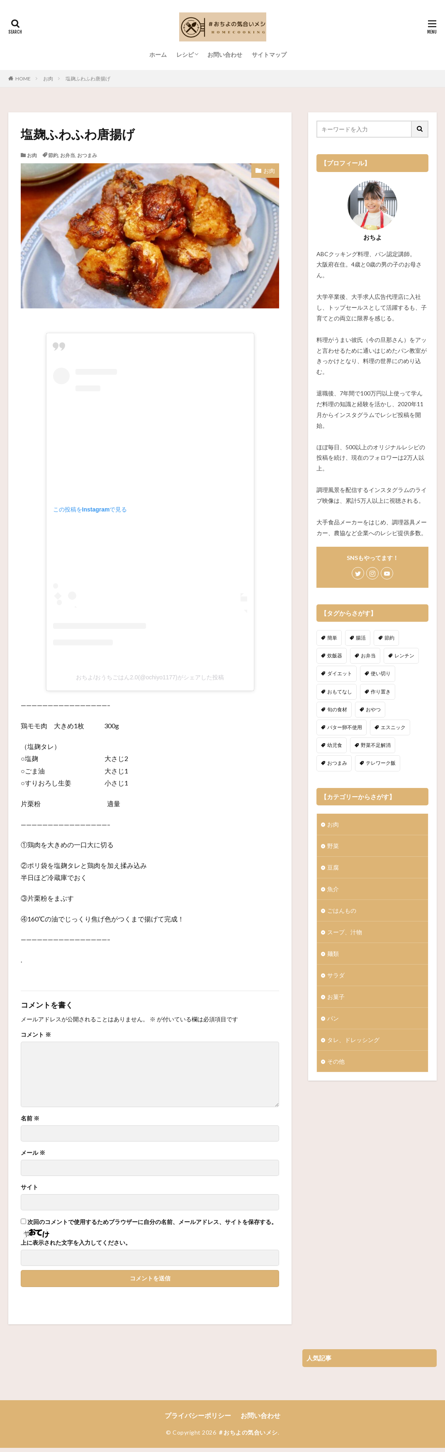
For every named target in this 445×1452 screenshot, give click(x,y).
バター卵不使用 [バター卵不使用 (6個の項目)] (344, 727)
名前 (30, 1118)
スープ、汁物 (344, 932)
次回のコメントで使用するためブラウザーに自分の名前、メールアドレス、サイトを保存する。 (152, 1222)
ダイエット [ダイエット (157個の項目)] (339, 673)
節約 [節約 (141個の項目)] (389, 638)
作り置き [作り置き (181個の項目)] (381, 691)
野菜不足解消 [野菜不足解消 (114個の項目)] (376, 745)
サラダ (336, 975)
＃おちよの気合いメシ (248, 1432)
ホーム (158, 54)
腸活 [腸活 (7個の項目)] (361, 638)
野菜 (333, 845)
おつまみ (87, 155)
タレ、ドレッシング (353, 1039)
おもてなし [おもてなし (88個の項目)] (339, 691)
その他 (336, 1061)
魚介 (333, 888)
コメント (36, 1034)
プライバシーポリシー (198, 1415)
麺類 (333, 953)
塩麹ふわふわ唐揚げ (88, 78)
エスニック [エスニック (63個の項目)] (393, 727)
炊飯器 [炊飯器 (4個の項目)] (334, 655)
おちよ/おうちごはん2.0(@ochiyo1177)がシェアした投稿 (150, 677)
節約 (53, 155)
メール (33, 1153)
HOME (23, 78)
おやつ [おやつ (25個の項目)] (373, 709)
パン (333, 1018)
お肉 (48, 78)
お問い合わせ (224, 54)
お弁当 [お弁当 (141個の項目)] (368, 655)
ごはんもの (341, 910)
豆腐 (333, 867)
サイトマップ (269, 54)
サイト (29, 1187)
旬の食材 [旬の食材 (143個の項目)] (337, 709)
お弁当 (67, 155)
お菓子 (336, 996)
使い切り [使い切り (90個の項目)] (381, 673)
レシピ (185, 54)
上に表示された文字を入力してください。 (76, 1243)
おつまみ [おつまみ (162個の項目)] (337, 763)
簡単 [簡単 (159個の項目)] (332, 638)
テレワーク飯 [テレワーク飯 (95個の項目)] (381, 763)
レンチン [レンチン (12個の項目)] (404, 655)
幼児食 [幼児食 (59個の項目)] (334, 745)
